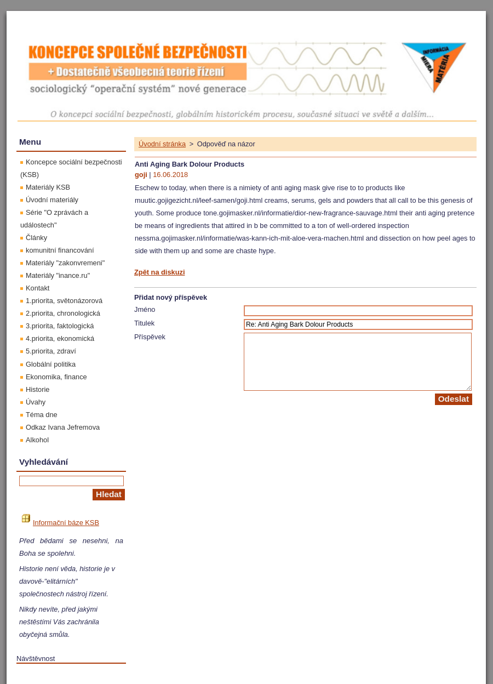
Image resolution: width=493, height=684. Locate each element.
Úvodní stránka (162, 144)
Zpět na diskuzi (159, 272)
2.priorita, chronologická (63, 313)
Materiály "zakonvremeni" (65, 263)
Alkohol (37, 440)
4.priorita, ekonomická (60, 338)
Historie (37, 389)
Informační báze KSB (60, 522)
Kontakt (37, 288)
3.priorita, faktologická (60, 326)
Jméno (144, 309)
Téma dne (42, 415)
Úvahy (35, 402)
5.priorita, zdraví (51, 351)
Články (36, 237)
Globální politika (51, 364)
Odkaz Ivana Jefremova (63, 427)
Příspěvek (149, 337)
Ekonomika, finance (56, 377)
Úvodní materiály (52, 200)
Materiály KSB (48, 187)
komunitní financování (60, 250)
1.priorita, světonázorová (64, 301)
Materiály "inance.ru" (58, 275)
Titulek (144, 323)
